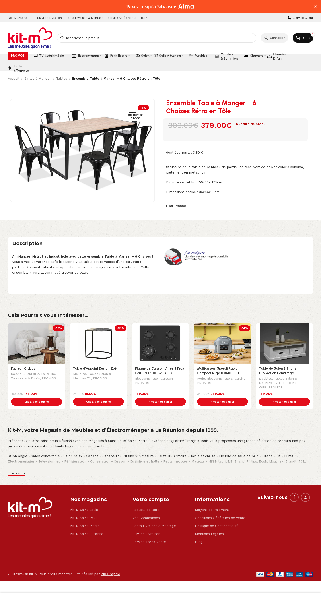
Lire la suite (16, 464)
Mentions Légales (209, 525)
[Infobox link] (300, 18)
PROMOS (49, 378)
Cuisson (167, 379)
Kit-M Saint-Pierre (85, 516)
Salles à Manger (37, 78)
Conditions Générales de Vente (220, 508)
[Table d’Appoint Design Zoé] (98, 343)
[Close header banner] (315, 6)
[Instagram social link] (305, 487)
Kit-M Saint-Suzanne (86, 525)
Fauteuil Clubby (23, 368)
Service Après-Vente (149, 533)
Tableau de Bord (146, 500)
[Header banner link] (154, 6)
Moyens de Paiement (212, 500)
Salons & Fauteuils (25, 374)
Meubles (79, 374)
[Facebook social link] (294, 487)
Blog (198, 533)
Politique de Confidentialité (217, 516)
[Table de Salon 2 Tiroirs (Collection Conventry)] (284, 343)
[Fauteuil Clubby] (36, 343)
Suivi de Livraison (146, 525)
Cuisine (240, 379)
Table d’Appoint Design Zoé (95, 368)
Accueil (13, 78)
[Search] (156, 38)
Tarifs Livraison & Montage (154, 516)
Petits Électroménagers (215, 379)
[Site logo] (30, 38)
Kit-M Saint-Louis (84, 500)
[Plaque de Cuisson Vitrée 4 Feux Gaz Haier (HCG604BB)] (160, 343)
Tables (61, 78)
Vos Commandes (146, 508)
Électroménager (147, 379)
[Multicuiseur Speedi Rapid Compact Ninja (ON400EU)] (222, 343)
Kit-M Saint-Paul (83, 508)
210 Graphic (110, 565)
